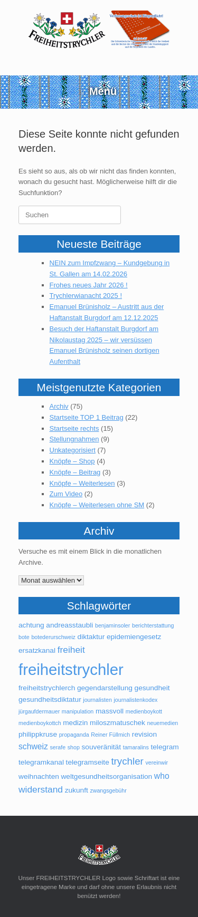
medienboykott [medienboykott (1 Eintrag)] (144, 711)
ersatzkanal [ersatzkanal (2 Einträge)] (36, 650)
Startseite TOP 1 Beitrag (87, 417)
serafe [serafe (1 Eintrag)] (57, 747)
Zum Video (66, 494)
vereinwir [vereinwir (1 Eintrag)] (156, 762)
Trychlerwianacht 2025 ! (86, 296)
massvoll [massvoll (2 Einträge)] (110, 711)
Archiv (59, 406)
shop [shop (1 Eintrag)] (74, 747)
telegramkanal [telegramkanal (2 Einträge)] (41, 762)
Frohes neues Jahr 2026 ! (89, 285)
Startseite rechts (74, 428)
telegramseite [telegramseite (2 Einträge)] (87, 762)
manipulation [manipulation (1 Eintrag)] (77, 711)
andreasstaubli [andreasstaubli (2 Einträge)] (69, 625)
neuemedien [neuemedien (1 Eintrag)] (162, 723)
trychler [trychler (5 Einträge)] (127, 761)
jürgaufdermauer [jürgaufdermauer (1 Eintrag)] (39, 711)
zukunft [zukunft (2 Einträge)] (76, 790)
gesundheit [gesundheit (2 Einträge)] (152, 688)
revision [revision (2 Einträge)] (144, 734)
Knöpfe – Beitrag (75, 472)
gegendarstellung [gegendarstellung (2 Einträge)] (105, 688)
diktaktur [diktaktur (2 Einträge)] (91, 637)
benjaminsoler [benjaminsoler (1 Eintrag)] (112, 625)
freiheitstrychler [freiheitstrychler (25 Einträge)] (71, 669)
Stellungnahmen (74, 439)
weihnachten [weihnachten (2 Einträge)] (38, 776)
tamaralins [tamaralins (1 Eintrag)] (136, 747)
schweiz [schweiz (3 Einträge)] (33, 746)
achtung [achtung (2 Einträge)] (31, 625)
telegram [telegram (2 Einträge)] (164, 747)
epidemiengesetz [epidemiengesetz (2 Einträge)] (134, 637)
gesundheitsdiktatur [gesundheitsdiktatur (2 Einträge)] (49, 699)
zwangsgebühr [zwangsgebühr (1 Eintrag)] (108, 790)
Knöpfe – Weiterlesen (82, 483)
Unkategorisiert (73, 450)
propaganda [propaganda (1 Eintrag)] (74, 734)
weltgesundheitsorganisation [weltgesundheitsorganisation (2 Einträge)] (106, 776)
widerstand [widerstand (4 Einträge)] (40, 789)
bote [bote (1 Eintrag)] (24, 637)
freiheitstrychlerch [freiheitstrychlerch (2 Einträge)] (46, 688)
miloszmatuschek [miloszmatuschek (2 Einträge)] (117, 723)
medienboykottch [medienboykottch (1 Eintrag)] (39, 723)
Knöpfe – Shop (72, 461)
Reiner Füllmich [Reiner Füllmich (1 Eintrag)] (110, 734)
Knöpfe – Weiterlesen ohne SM (97, 505)
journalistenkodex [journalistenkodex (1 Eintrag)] (135, 700)
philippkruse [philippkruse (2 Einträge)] (37, 734)
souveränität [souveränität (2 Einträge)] (101, 747)
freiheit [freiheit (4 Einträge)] (71, 649)
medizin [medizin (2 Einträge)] (75, 723)
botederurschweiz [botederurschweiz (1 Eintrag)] (53, 637)
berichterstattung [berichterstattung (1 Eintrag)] (153, 625)
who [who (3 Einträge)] (161, 775)
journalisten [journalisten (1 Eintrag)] (97, 700)
